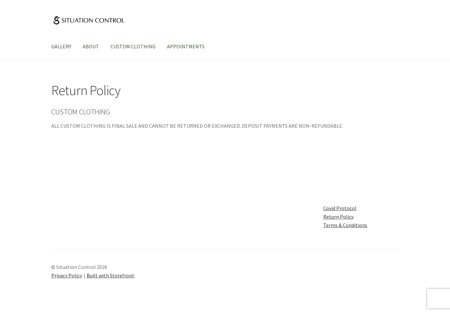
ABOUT (91, 46)
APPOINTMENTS (186, 46)
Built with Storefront (110, 275)
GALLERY (61, 46)
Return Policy (338, 216)
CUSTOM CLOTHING (133, 46)
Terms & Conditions (345, 225)
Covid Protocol (340, 208)
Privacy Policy (66, 275)
